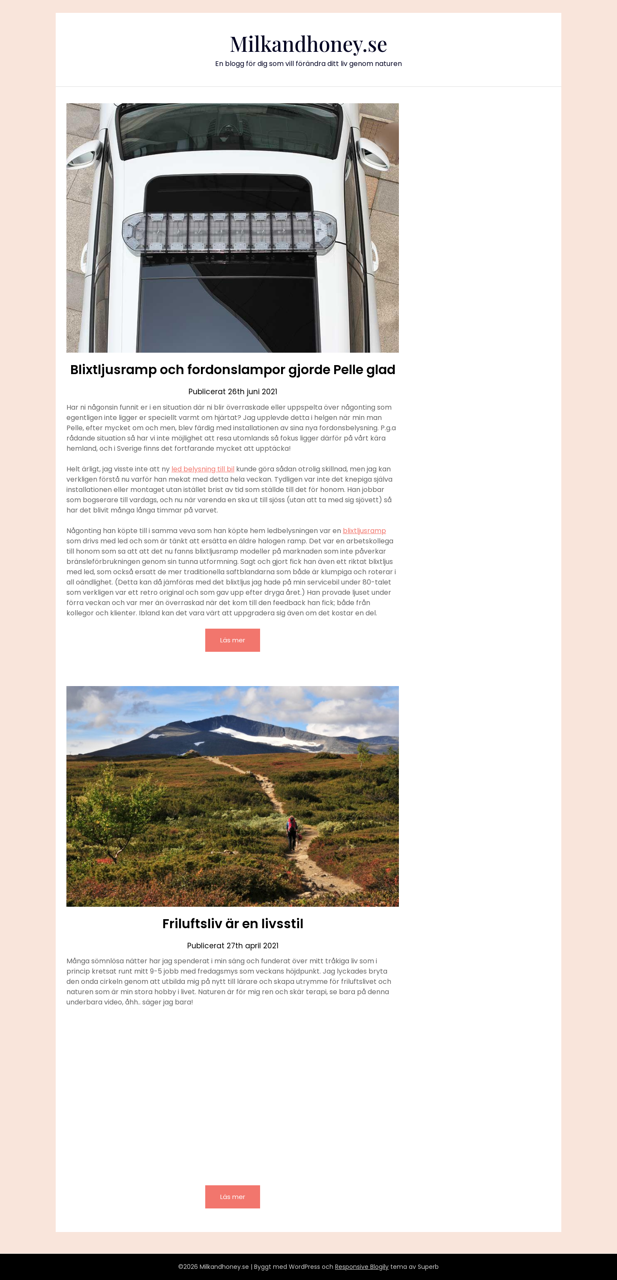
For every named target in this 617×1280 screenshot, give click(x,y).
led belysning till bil (202, 469)
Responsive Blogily (362, 1266)
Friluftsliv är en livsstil (232, 924)
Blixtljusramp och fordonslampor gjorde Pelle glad (232, 370)
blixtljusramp (364, 531)
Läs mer (232, 640)
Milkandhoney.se (308, 43)
